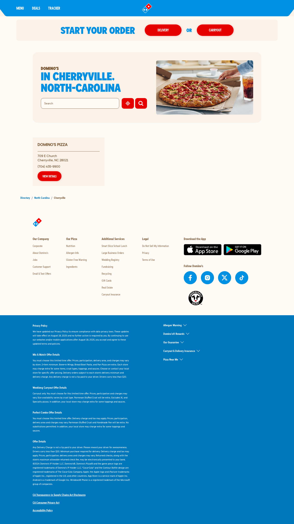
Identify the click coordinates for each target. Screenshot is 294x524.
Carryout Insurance (111, 294)
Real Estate (107, 287)
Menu (20, 8)
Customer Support (42, 267)
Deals (36, 8)
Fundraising (107, 267)
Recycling (106, 273)
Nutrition (70, 246)
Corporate (37, 246)
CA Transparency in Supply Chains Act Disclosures (59, 495)
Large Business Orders (113, 253)
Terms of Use (148, 260)
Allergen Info (72, 253)
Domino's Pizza (53, 144)
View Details (49, 176)
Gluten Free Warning (76, 260)
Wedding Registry (110, 260)
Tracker (54, 8)
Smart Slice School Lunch (114, 246)
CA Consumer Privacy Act (46, 502)
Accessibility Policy (43, 510)
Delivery (163, 30)
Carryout (215, 30)
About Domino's (40, 253)
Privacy (145, 253)
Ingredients (71, 267)
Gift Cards (106, 280)
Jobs (35, 260)
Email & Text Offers (42, 273)
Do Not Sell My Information (155, 246)
